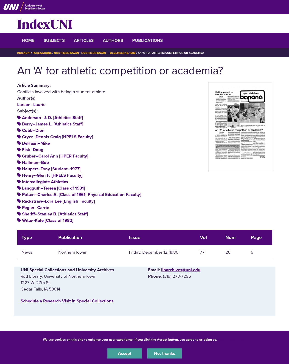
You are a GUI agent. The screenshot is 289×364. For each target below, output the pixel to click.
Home (28, 40)
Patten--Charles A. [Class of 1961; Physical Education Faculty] (81, 194)
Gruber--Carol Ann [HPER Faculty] (55, 156)
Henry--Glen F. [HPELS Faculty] (52, 175)
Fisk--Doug (32, 149)
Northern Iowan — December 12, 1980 (108, 52)
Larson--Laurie (31, 104)
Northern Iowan (66, 52)
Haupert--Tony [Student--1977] (51, 168)
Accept (124, 353)
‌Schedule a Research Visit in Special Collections (67, 301)
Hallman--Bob (35, 162)
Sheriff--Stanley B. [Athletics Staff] (55, 214)
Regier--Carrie (35, 207)
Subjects (54, 40)
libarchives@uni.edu (180, 269)
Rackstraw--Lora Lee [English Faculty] (58, 201)
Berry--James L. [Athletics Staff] (52, 124)
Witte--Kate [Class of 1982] (47, 220)
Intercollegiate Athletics (45, 181)
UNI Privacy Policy (232, 340)
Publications (147, 40)
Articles (84, 40)
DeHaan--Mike (36, 143)
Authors (113, 40)
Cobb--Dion (33, 130)
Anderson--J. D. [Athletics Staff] (52, 117)
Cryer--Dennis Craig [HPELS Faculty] (57, 136)
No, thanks (164, 353)
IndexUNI (44, 23)
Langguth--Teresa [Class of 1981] (53, 188)
